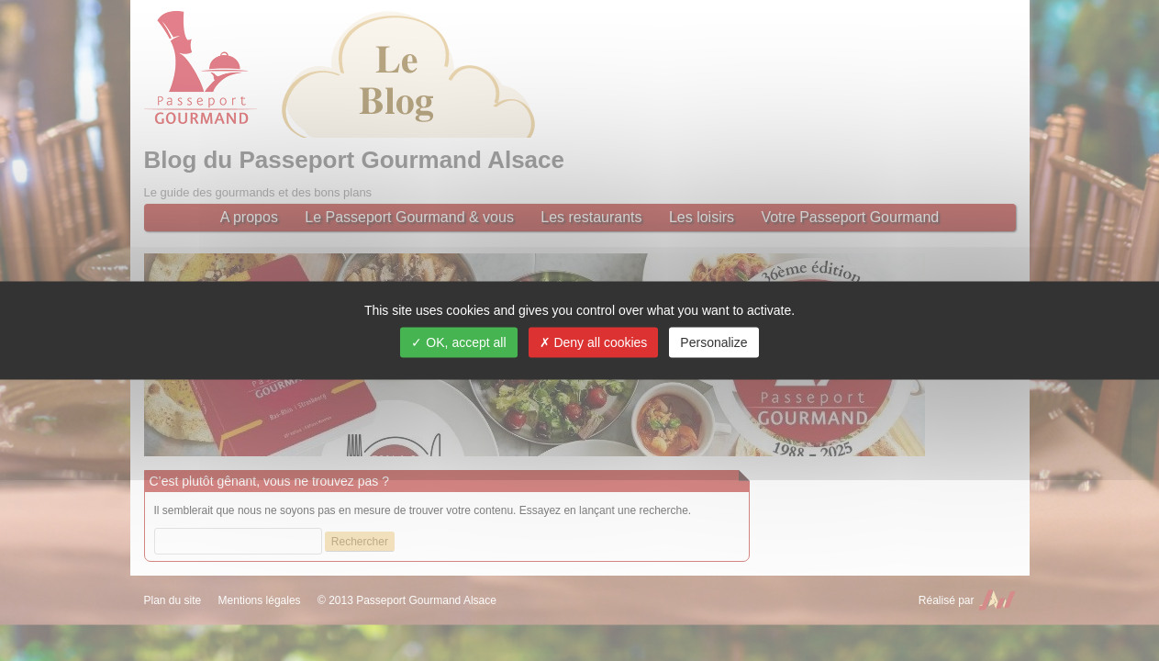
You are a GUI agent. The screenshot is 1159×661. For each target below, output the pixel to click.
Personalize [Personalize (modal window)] (713, 342)
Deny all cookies (594, 342)
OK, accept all (458, 342)
